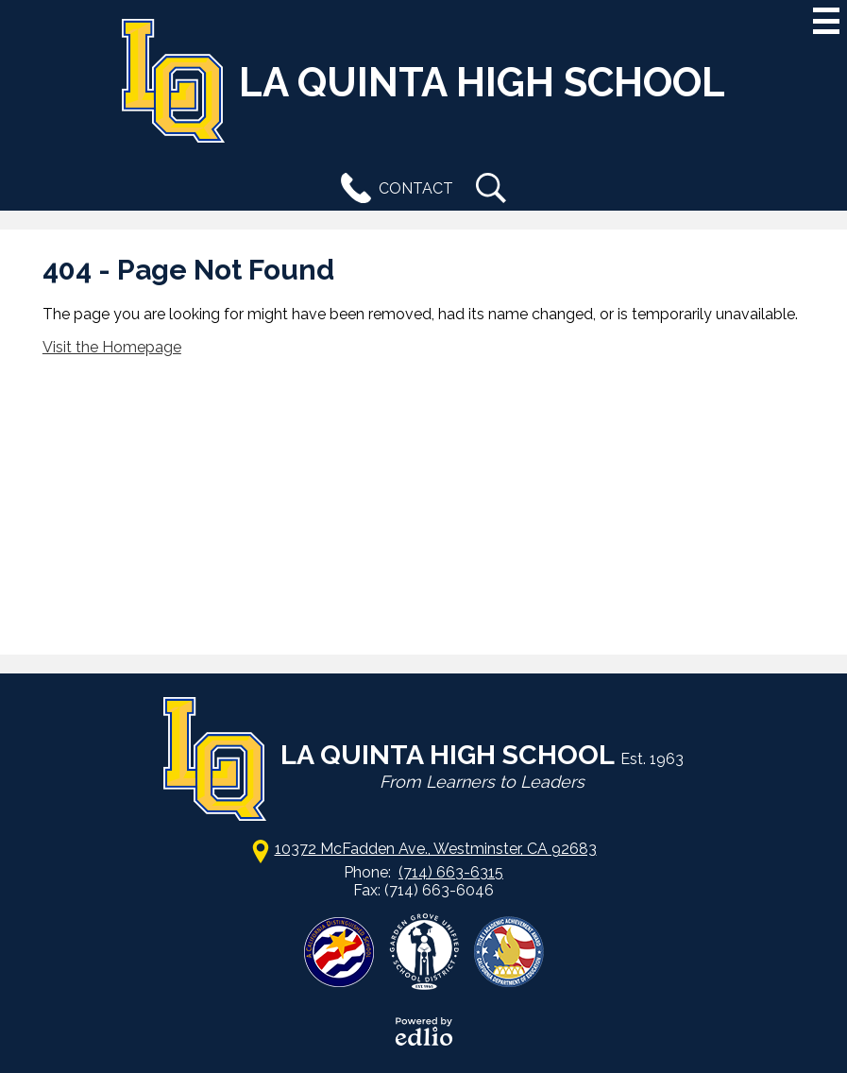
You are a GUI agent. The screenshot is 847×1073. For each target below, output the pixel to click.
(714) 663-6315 (450, 872)
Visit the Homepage (111, 347)
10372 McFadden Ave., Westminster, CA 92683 (436, 849)
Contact (393, 188)
